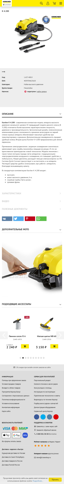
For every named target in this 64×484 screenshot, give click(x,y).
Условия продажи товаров (11, 384)
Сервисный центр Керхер (43, 411)
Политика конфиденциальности (13, 399)
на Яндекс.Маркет (47, 442)
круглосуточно (46, 453)
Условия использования (10, 403)
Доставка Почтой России (11, 465)
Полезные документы (14, 208)
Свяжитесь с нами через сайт (45, 426)
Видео (5, 201)
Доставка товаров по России (12, 461)
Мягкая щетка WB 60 (46, 336)
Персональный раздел (42, 380)
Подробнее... (38, 481)
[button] (7, 218)
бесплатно (45, 434)
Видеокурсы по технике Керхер (45, 399)
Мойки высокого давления (33, 84)
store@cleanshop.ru (42, 457)
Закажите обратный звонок (45, 430)
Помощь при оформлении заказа (14, 380)
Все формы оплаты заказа (11, 441)
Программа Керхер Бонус (11, 392)
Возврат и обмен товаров (11, 388)
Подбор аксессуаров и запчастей (46, 403)
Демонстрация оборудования (44, 407)
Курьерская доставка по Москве (13, 453)
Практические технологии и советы (47, 396)
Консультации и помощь (43, 388)
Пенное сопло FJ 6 (17, 336)
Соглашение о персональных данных (15, 396)
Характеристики (11, 193)
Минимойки (28, 88)
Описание (7, 113)
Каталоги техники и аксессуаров (46, 384)
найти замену (42, 91)
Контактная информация (11, 407)
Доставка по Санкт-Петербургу (13, 457)
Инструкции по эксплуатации (44, 392)
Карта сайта (6, 411)
